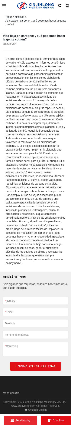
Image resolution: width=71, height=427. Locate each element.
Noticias (19, 16)
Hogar (8, 16)
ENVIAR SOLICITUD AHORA (35, 366)
